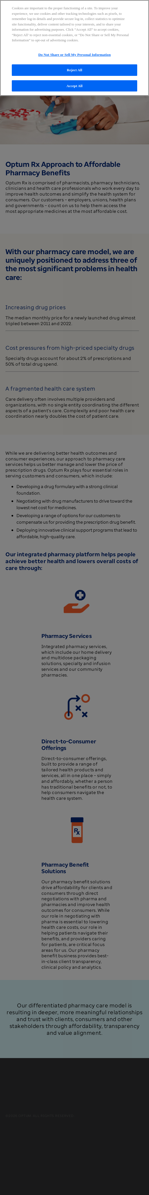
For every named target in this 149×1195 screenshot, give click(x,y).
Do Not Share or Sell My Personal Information (74, 55)
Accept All (74, 86)
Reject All (74, 70)
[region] (74, 48)
